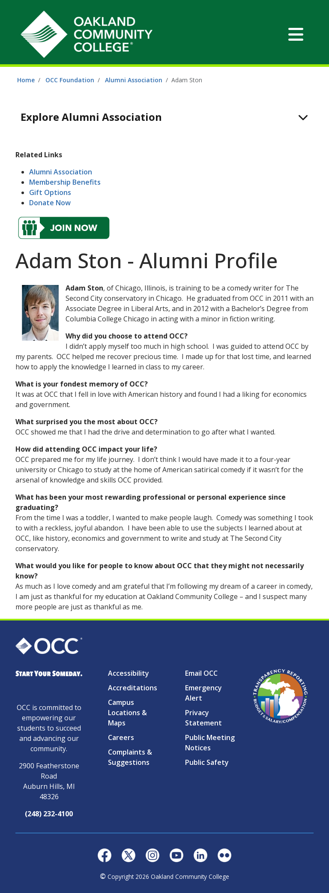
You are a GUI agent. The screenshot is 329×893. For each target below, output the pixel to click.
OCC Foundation (69, 80)
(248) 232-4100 (49, 813)
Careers (121, 737)
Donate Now (50, 202)
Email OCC (201, 673)
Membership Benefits (65, 182)
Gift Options (50, 192)
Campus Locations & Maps (127, 713)
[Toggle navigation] (295, 34)
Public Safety (207, 762)
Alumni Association (133, 80)
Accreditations (132, 687)
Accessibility (128, 673)
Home (26, 80)
